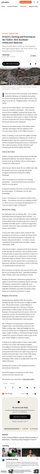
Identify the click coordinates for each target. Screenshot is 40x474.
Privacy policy (19, 467)
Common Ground (12, 6)
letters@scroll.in (28, 379)
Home (3, 6)
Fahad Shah (5, 55)
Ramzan (12, 383)
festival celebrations (10, 33)
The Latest (23, 6)
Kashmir (5, 383)
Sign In (26, 421)
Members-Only (33, 6)
